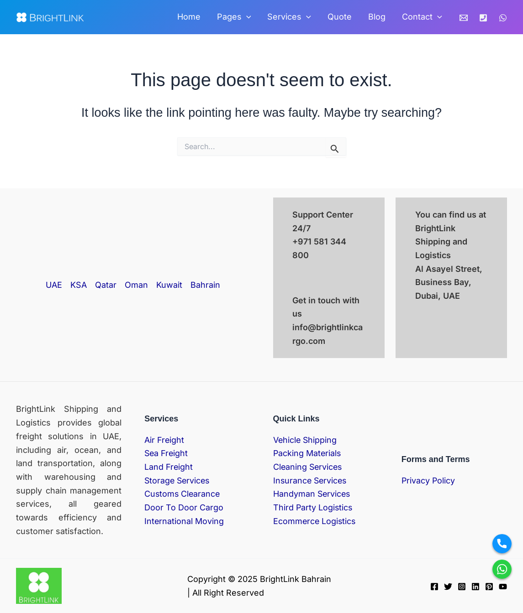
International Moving (184, 521)
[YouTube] (503, 586)
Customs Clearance (183, 494)
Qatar (105, 285)
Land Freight (168, 467)
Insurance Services (311, 480)
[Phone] (483, 18)
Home (189, 16)
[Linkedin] (475, 586)
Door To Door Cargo (183, 507)
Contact (422, 17)
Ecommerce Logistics (315, 521)
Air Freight (164, 440)
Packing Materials (307, 453)
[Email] (464, 18)
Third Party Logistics (313, 507)
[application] (246, 17)
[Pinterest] (489, 586)
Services (289, 17)
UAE (54, 285)
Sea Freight (166, 453)
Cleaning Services (308, 467)
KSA (78, 285)
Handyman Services (312, 494)
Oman (136, 285)
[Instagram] (462, 586)
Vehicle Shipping (305, 440)
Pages (234, 17)
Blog (377, 16)
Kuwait (169, 285)
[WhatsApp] (503, 18)
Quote (340, 16)
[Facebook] (434, 586)
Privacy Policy (428, 480)
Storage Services (178, 480)
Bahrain (205, 285)
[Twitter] (448, 586)
